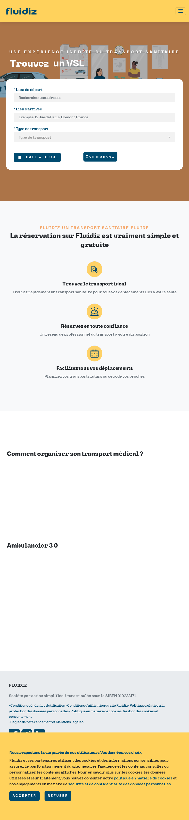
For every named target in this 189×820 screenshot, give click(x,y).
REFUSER (58, 796)
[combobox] (94, 137)
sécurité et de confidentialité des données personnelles (119, 784)
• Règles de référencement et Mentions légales (46, 722)
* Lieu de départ (28, 90)
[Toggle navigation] (180, 11)
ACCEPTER (24, 796)
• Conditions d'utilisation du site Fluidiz (97, 705)
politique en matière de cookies (143, 778)
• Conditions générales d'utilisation (37, 705)
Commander (100, 156)
